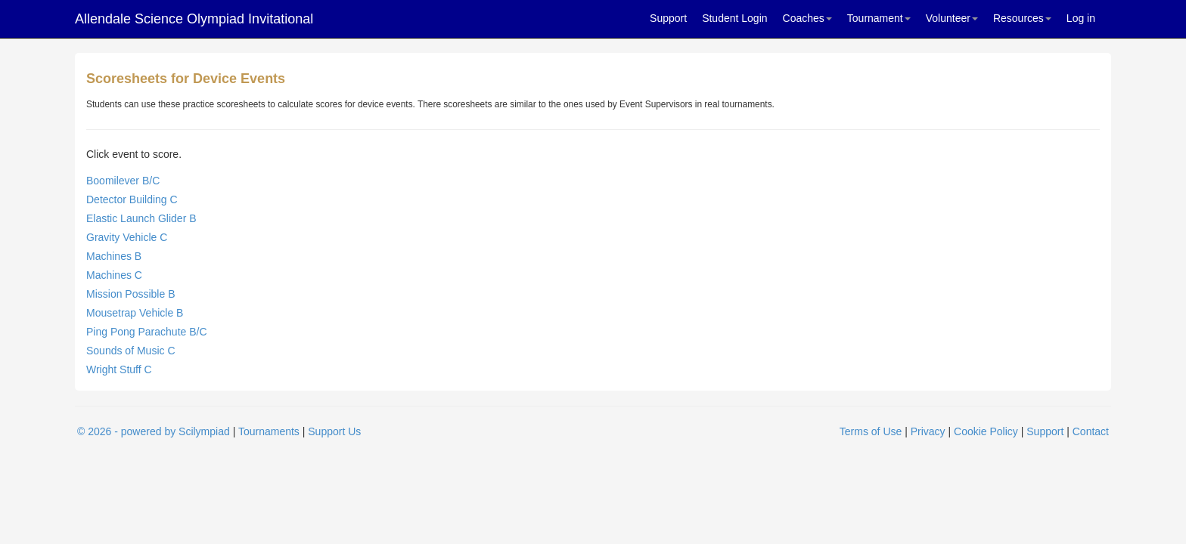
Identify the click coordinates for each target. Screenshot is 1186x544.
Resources (1022, 18)
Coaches (807, 18)
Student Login (734, 18)
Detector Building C (132, 199)
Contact (1091, 431)
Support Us (334, 431)
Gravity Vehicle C (126, 237)
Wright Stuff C (119, 369)
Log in (1080, 18)
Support (668, 18)
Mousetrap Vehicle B (134, 313)
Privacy (928, 431)
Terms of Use (871, 431)
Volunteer (952, 18)
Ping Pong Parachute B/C (146, 332)
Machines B (113, 256)
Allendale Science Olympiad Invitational (194, 18)
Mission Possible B (130, 294)
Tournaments (269, 431)
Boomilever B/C (123, 181)
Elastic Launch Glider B (141, 218)
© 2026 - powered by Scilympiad (153, 431)
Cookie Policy (986, 431)
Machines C (114, 275)
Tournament (879, 18)
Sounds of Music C (130, 351)
